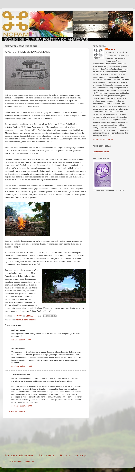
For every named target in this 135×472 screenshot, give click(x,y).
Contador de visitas (101, 152)
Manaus (19, 320)
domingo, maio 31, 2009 (21, 366)
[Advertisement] (46, 436)
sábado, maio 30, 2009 (21, 340)
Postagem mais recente (19, 455)
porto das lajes (30, 320)
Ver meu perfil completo (103, 139)
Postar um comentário (18, 411)
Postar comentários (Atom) (23, 461)
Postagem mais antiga (73, 455)
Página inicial (46, 455)
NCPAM (111, 49)
